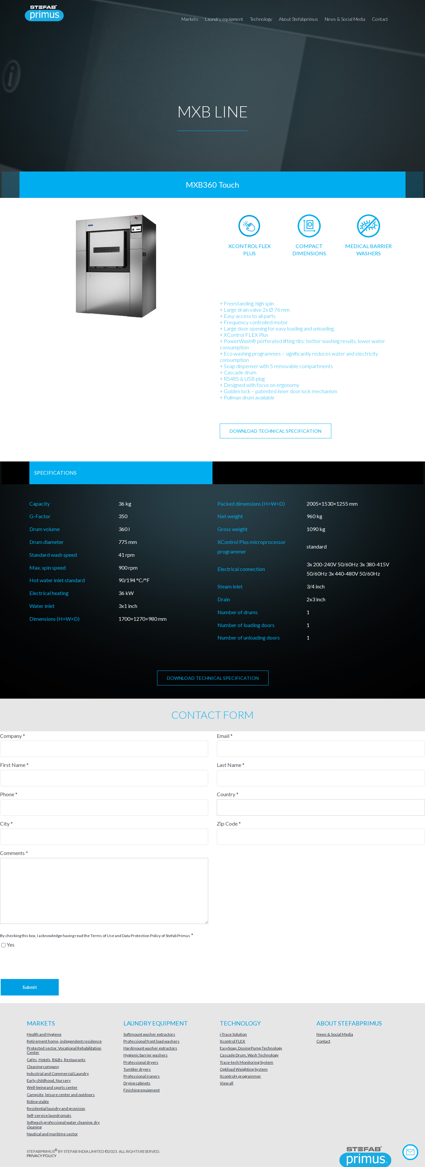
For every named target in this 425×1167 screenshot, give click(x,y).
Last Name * (231, 765)
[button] (400, 19)
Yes (11, 944)
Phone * (8, 794)
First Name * (14, 765)
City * (6, 823)
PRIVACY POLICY (41, 1155)
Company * (12, 736)
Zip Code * (229, 823)
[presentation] (33, 957)
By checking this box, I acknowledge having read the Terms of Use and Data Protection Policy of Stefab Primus (95, 935)
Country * (228, 794)
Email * (225, 736)
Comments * (14, 853)
